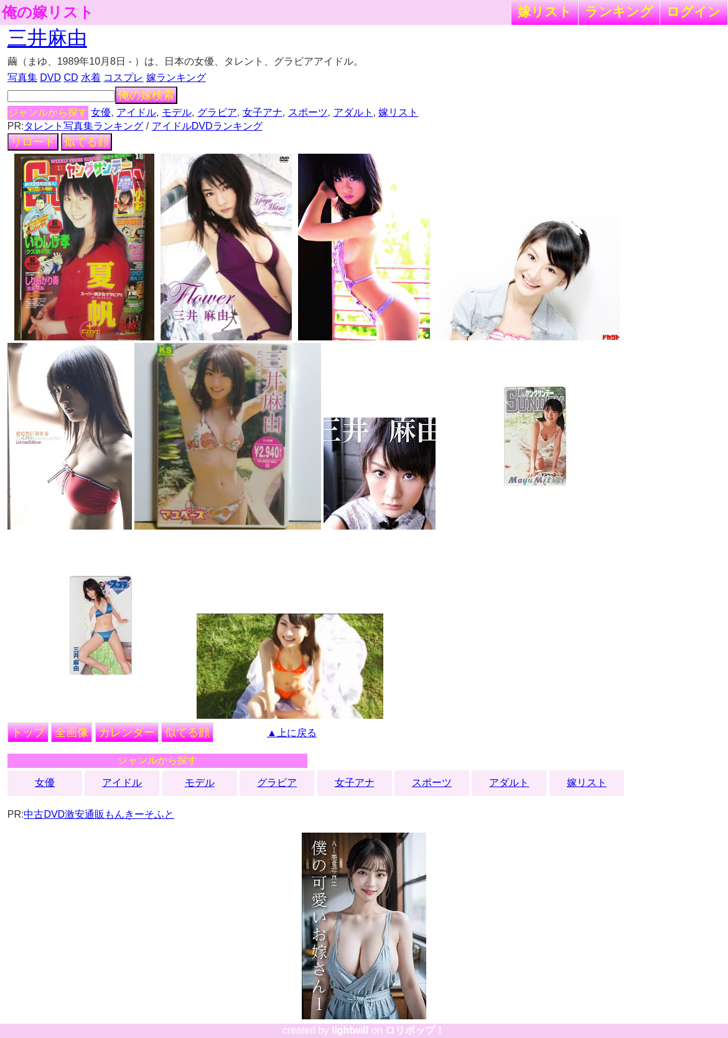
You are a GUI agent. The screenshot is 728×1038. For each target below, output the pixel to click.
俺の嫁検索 (146, 95)
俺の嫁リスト (48, 12)
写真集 (22, 77)
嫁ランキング (176, 77)
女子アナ (262, 112)
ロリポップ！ (415, 1030)
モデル (177, 112)
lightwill (350, 1030)
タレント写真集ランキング (83, 126)
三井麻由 (47, 38)
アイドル (136, 112)
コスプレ (123, 77)
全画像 (71, 732)
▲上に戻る (292, 732)
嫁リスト (545, 11)
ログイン (693, 11)
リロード (33, 142)
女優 (101, 112)
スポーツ (308, 112)
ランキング (619, 11)
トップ (28, 732)
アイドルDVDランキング (207, 126)
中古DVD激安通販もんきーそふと (99, 814)
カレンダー (127, 732)
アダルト (353, 112)
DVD (50, 77)
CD (70, 77)
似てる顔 (86, 142)
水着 (91, 77)
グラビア (217, 112)
